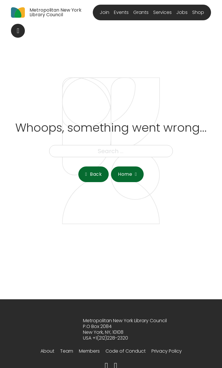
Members (89, 351)
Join (104, 12)
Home (127, 174)
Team (66, 351)
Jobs (182, 12)
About (47, 351)
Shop (198, 12)
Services (162, 12)
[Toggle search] (18, 31)
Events (121, 12)
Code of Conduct (126, 351)
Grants (141, 12)
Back (93, 174)
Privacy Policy (166, 351)
